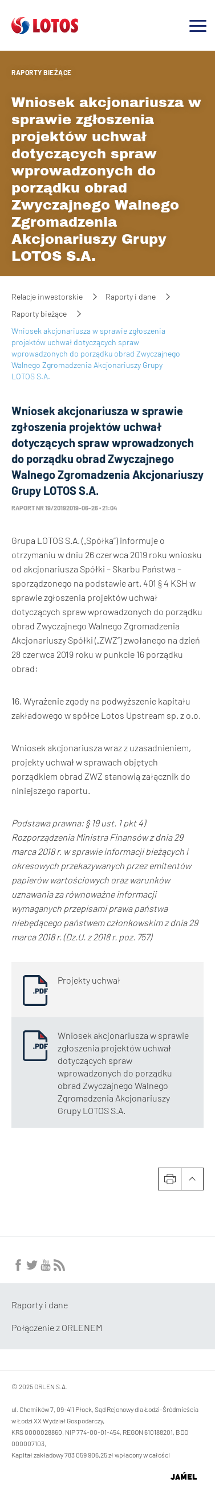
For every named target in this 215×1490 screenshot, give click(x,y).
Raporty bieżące (41, 72)
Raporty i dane (131, 296)
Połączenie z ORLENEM (56, 1327)
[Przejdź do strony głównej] (44, 29)
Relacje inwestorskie (47, 296)
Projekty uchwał (89, 980)
